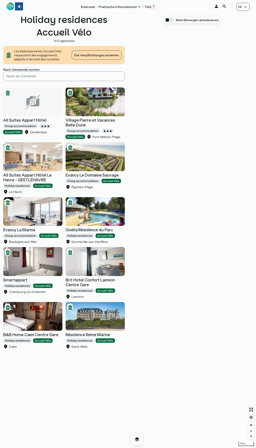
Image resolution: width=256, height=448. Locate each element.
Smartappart (15, 280)
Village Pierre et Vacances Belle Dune (90, 122)
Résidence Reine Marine (88, 334)
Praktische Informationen (118, 7)
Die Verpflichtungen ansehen (96, 55)
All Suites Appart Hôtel (24, 120)
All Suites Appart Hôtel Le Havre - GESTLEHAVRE (27, 177)
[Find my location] (251, 417)
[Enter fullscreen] (251, 409)
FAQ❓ (150, 7)
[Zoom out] (251, 431)
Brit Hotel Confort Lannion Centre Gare (90, 282)
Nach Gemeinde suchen (21, 70)
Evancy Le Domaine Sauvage (92, 175)
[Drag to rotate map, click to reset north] (251, 437)
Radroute (88, 7)
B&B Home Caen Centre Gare (30, 334)
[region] (192, 231)
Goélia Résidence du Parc (89, 229)
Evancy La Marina (19, 229)
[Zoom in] (251, 425)
